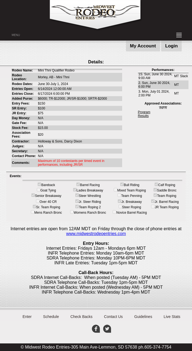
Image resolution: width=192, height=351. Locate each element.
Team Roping (166, 196)
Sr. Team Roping (48, 207)
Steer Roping (131, 207)
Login (171, 45)
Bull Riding (131, 185)
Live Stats (172, 316)
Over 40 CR (48, 202)
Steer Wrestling (90, 196)
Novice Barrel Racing (131, 212)
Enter (26, 316)
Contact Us (113, 316)
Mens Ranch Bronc (48, 212)
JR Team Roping (167, 207)
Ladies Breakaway (90, 190)
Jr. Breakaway (131, 202)
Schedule (51, 316)
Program (144, 112)
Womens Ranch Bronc (90, 212)
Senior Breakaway (48, 196)
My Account (143, 45)
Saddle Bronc (167, 190)
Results (143, 116)
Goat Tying (48, 190)
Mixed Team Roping (131, 190)
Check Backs (81, 316)
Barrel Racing (90, 185)
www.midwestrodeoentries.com (96, 233)
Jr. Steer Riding (90, 202)
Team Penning (131, 196)
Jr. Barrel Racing (167, 202)
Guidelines (143, 316)
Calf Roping (166, 185)
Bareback (48, 185)
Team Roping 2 (90, 207)
